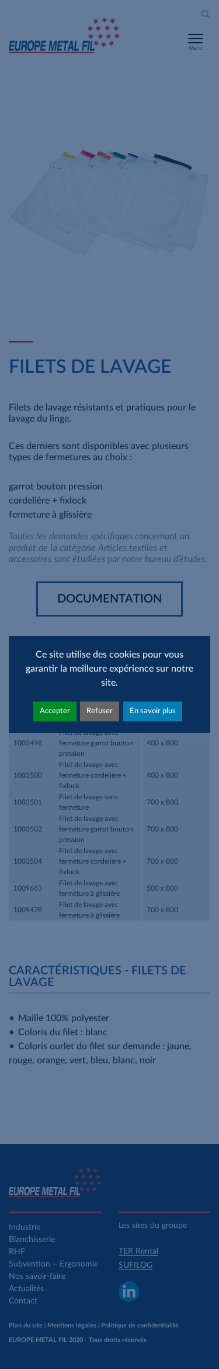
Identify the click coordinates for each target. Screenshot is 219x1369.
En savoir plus (153, 710)
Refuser (99, 710)
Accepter (55, 710)
